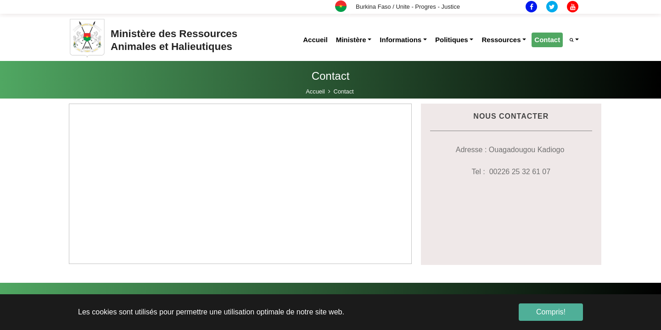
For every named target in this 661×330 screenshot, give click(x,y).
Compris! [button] (551, 312)
